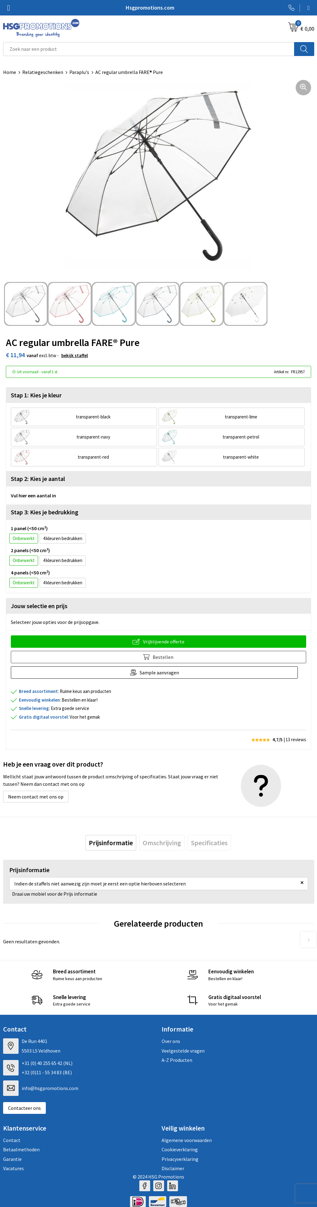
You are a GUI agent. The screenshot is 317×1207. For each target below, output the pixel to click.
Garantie (12, 1159)
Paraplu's (79, 72)
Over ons (171, 1041)
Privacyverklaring (180, 1159)
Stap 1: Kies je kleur (36, 395)
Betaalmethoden (21, 1149)
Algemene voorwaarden (187, 1140)
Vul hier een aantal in (33, 495)
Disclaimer (173, 1168)
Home (9, 72)
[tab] (110, 842)
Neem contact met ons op (35, 797)
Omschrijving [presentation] (162, 842)
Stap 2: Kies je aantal (38, 478)
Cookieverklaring (180, 1149)
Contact (11, 1140)
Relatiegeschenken (42, 72)
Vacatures (13, 1168)
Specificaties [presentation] (209, 842)
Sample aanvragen (163, 672)
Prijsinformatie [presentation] (111, 842)
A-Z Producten (177, 1060)
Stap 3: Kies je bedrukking (44, 512)
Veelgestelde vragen (183, 1051)
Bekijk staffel (74, 355)
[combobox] (148, 49)
